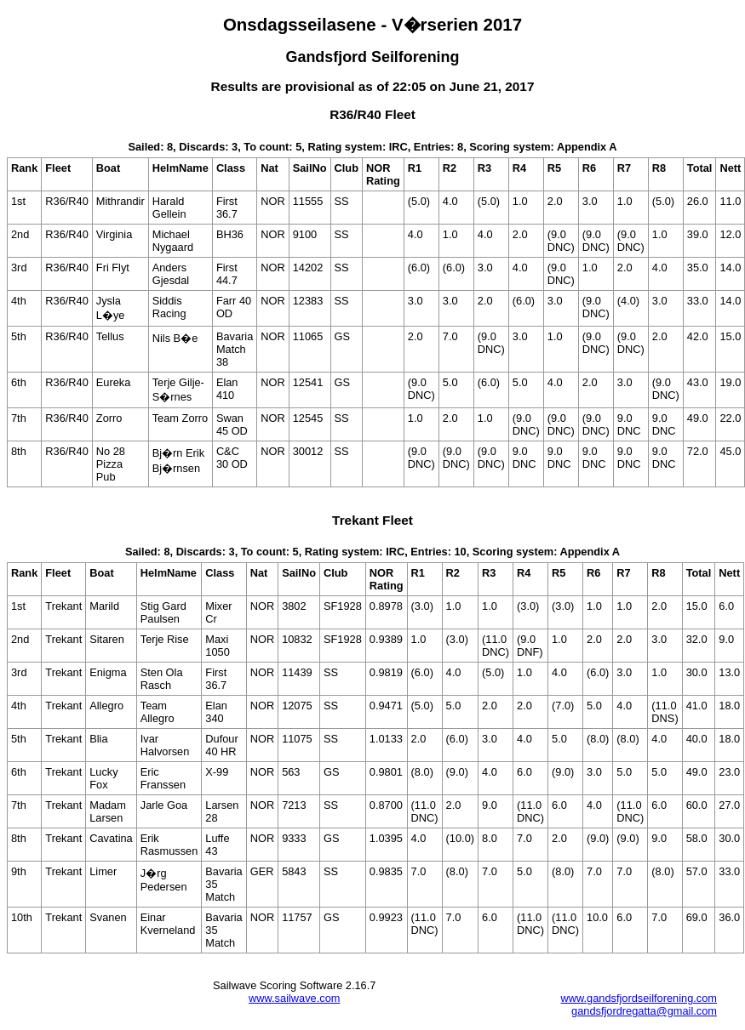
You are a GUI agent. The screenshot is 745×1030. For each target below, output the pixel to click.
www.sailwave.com (294, 998)
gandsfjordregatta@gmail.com (644, 1010)
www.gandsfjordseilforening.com (638, 998)
